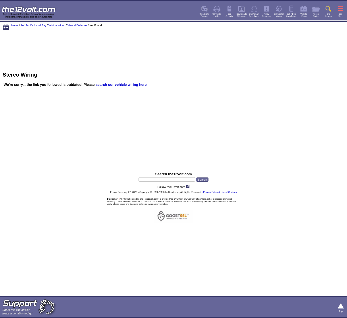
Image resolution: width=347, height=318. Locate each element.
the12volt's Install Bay (33, 25)
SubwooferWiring (279, 15)
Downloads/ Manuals (242, 15)
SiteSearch (328, 15)
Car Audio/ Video (217, 15)
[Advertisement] (173, 47)
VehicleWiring (303, 15)
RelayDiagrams (266, 15)
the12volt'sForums (204, 15)
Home (14, 25)
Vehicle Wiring (56, 25)
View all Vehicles (77, 25)
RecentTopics (316, 15)
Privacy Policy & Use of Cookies (220, 192)
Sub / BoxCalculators (291, 15)
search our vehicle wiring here (121, 85)
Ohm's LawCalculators (254, 15)
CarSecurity (229, 15)
